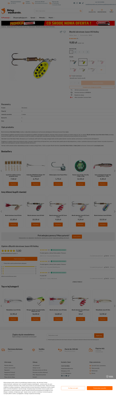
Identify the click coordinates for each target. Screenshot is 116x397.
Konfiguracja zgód (73, 388)
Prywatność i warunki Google (19, 388)
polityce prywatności (15, 387)
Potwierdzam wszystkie (99, 388)
